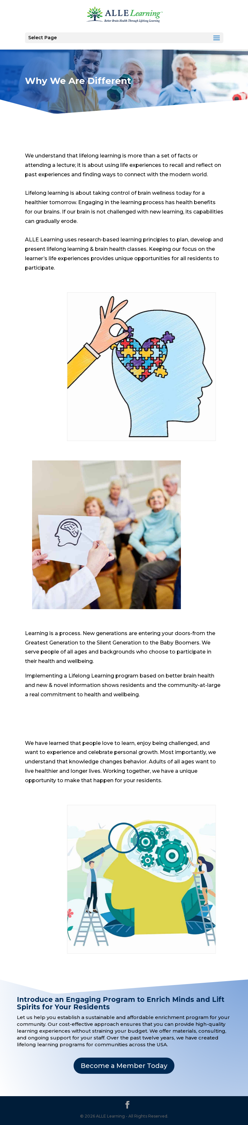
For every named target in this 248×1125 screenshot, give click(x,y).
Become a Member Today (124, 1066)
